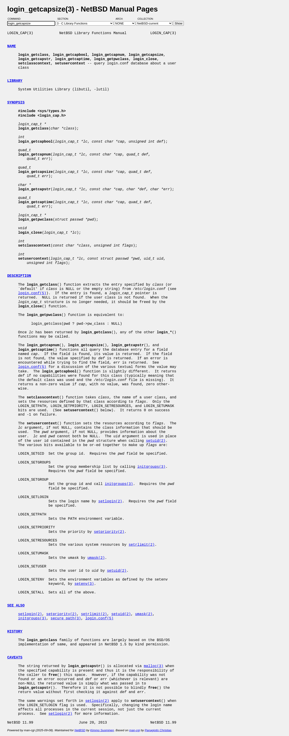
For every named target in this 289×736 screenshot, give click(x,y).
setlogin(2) (110, 501)
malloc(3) (153, 666)
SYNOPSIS (16, 102)
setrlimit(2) (142, 544)
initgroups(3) (151, 466)
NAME (11, 46)
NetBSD (80, 730)
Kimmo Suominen (102, 730)
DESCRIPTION (19, 275)
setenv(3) (84, 583)
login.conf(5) (32, 293)
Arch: (121, 18)
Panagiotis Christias (158, 730)
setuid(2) (155, 440)
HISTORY (14, 631)
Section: (64, 18)
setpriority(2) (109, 531)
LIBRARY (14, 80)
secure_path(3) (66, 618)
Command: (16, 18)
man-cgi (134, 730)
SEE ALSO (16, 605)
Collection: (146, 18)
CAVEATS (14, 657)
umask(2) (96, 557)
